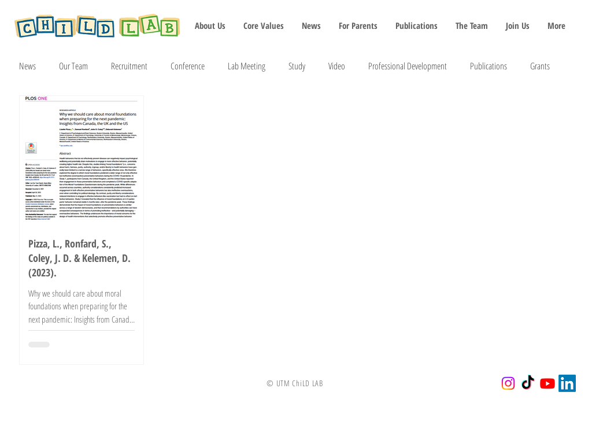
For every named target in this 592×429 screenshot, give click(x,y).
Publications (488, 66)
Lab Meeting (246, 66)
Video (336, 66)
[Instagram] (508, 383)
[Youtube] (547, 383)
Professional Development (407, 66)
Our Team (73, 66)
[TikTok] (527, 383)
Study (296, 66)
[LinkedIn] (567, 383)
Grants (540, 66)
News (27, 66)
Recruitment (129, 66)
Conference (188, 66)
